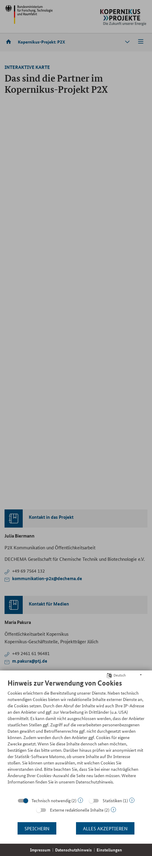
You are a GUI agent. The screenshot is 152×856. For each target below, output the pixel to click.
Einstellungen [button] (109, 850)
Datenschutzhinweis (73, 850)
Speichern (37, 828)
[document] (76, 736)
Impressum (40, 850)
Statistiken (112, 800)
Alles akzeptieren (105, 828)
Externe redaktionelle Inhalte (77, 810)
